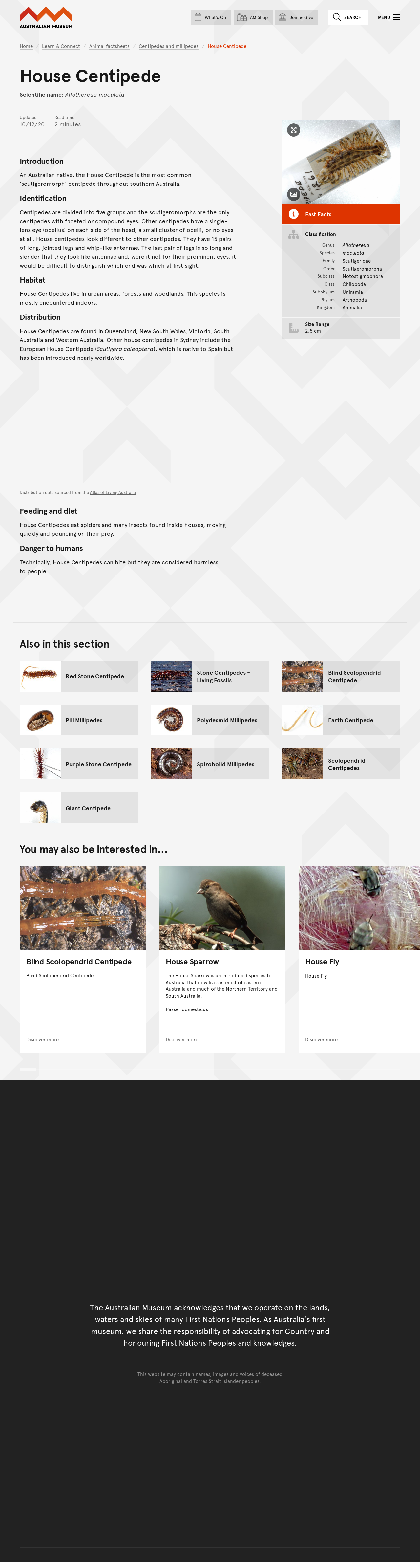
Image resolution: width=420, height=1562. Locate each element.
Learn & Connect (61, 45)
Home (26, 45)
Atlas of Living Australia (113, 492)
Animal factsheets (109, 45)
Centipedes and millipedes (169, 45)
